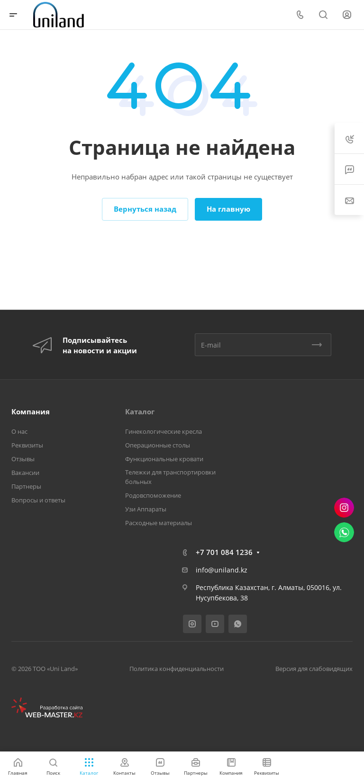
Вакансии (25, 472)
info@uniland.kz (221, 569)
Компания (30, 411)
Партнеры (26, 486)
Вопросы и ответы (38, 500)
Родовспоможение (153, 495)
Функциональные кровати (164, 459)
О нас (19, 431)
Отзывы (23, 459)
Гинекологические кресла (163, 431)
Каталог (140, 411)
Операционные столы (157, 445)
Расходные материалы (158, 523)
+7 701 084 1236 (224, 552)
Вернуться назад (145, 209)
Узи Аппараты (145, 509)
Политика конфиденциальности (176, 668)
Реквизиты (27, 445)
